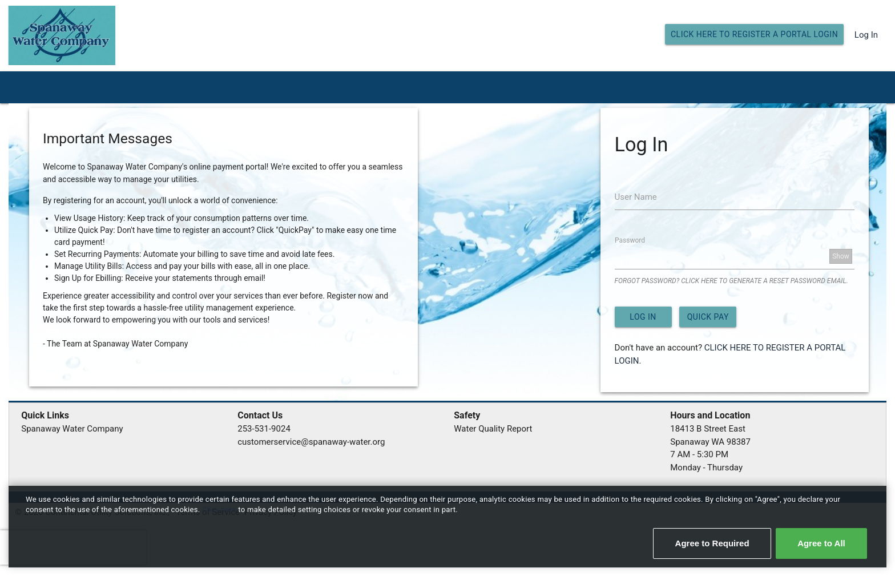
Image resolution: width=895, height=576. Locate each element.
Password (630, 240)
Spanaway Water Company (72, 429)
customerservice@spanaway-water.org (311, 442)
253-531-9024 (264, 429)
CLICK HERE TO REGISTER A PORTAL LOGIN (754, 34)
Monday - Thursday (706, 467)
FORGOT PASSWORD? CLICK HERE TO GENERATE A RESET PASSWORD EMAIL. (731, 281)
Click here (220, 509)
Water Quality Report (493, 429)
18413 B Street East (707, 429)
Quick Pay (708, 316)
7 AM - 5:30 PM (699, 454)
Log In (866, 35)
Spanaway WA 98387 (710, 442)
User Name (636, 197)
